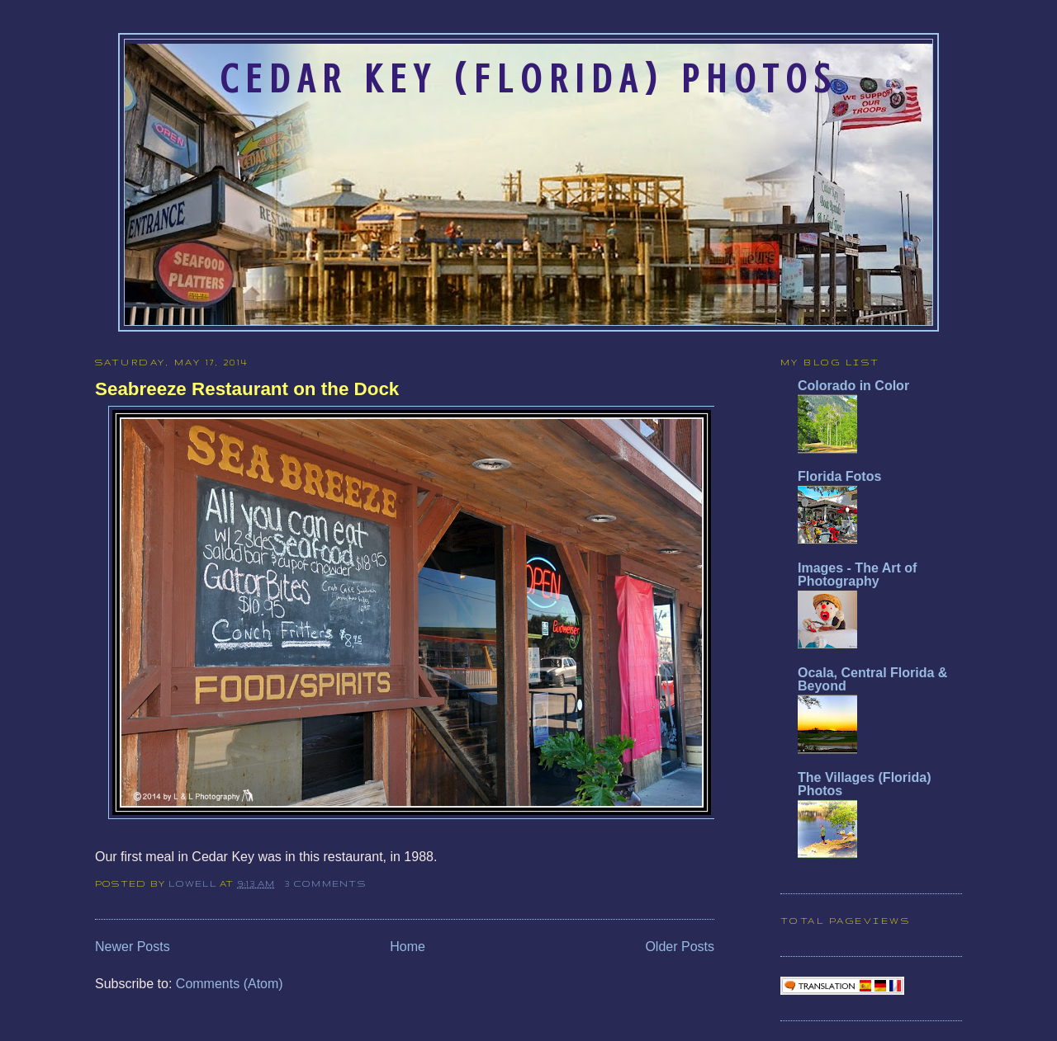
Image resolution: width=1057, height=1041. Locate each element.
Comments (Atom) (229, 984)
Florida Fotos (839, 476)
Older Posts (679, 947)
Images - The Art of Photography (857, 574)
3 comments (325, 883)
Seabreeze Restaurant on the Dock (247, 389)
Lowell (194, 883)
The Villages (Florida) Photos (864, 784)
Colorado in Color (853, 386)
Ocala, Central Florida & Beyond (872, 679)
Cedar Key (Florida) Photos (528, 79)
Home (407, 947)
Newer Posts (132, 947)
